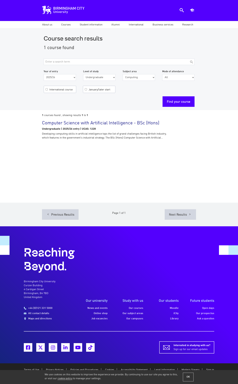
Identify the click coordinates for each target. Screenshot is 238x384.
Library (174, 318)
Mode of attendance (173, 71)
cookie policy (65, 378)
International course (61, 89)
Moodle (174, 308)
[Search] (192, 62)
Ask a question (205, 318)
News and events (97, 308)
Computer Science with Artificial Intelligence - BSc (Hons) (100, 123)
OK (188, 377)
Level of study (91, 71)
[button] (47, 24)
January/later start (99, 89)
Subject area (130, 71)
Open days (208, 308)
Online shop (101, 313)
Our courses (136, 308)
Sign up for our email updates (192, 347)
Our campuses (134, 318)
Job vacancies (99, 318)
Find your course (178, 102)
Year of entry (51, 71)
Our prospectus (205, 313)
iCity (176, 313)
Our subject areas (133, 313)
